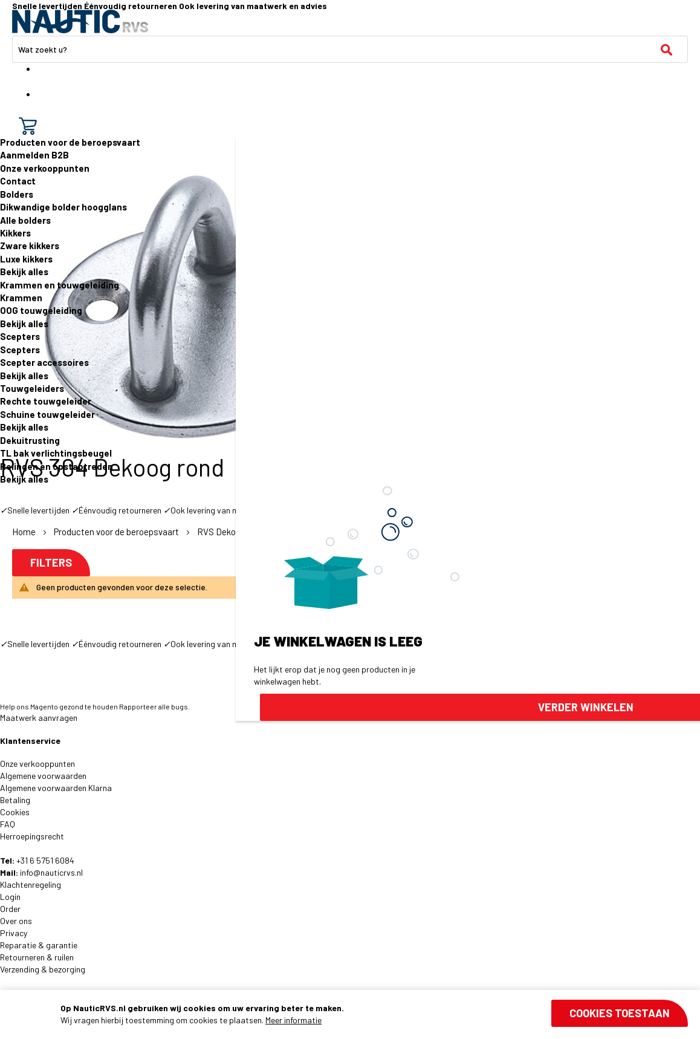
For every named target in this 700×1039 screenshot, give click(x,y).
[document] (374, 1014)
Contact (18, 180)
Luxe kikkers (26, 258)
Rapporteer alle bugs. (154, 706)
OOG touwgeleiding (41, 310)
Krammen (21, 297)
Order (10, 909)
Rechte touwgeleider (45, 401)
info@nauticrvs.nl (51, 872)
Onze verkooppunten (44, 168)
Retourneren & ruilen (37, 957)
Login (10, 896)
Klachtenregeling (30, 884)
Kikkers (15, 232)
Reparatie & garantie (38, 945)
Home (24, 531)
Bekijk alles (24, 271)
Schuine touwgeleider (47, 414)
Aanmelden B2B (34, 154)
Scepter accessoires (44, 362)
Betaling (15, 800)
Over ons (16, 921)
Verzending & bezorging (42, 969)
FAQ (7, 824)
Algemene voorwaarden (43, 775)
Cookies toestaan (619, 1013)
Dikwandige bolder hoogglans (63, 206)
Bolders (16, 194)
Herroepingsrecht (32, 836)
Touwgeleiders (32, 388)
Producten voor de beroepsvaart (70, 142)
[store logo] (80, 21)
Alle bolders (25, 220)
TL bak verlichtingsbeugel (56, 453)
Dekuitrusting (30, 440)
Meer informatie (293, 1020)
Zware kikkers (29, 245)
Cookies (15, 812)
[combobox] (350, 49)
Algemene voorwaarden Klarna (56, 788)
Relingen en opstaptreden (56, 466)
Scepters (20, 336)
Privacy (13, 933)
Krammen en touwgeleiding (59, 284)
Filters (51, 562)
